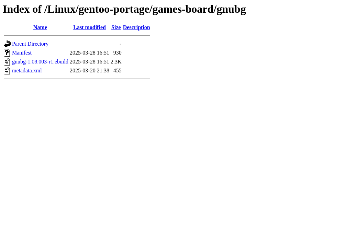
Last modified (89, 27)
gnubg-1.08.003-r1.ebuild (40, 61)
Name (40, 27)
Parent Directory (30, 44)
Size (116, 27)
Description (136, 27)
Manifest (22, 53)
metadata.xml (27, 70)
